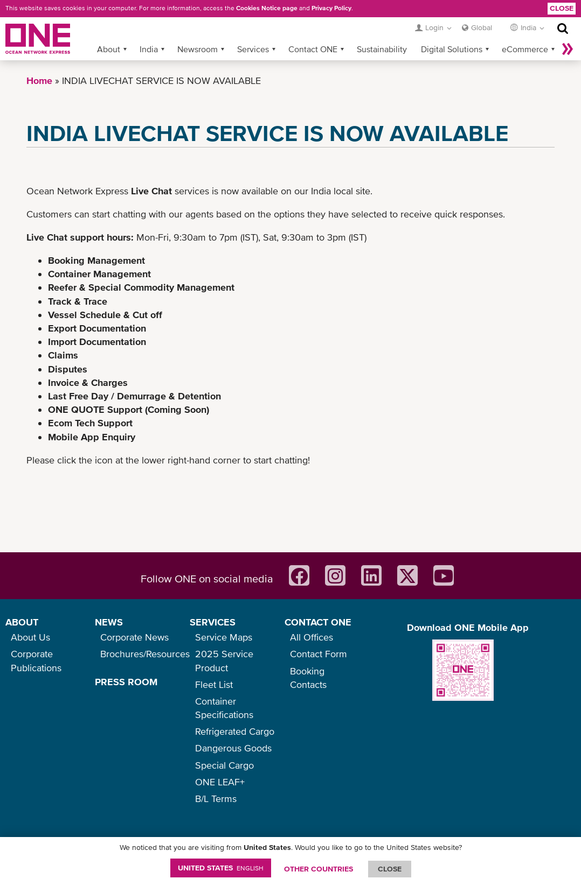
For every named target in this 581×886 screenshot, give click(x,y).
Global (481, 27)
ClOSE (390, 868)
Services (253, 49)
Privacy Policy (331, 8)
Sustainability (382, 49)
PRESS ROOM (126, 681)
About (108, 49)
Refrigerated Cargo (234, 731)
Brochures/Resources (145, 653)
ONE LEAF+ (220, 781)
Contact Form (318, 653)
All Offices (311, 637)
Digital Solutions (451, 49)
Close (561, 8)
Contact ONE (312, 49)
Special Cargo (224, 765)
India (149, 49)
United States (221, 867)
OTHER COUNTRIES (318, 868)
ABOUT (21, 622)
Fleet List (214, 684)
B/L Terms (216, 798)
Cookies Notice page (267, 8)
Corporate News (134, 637)
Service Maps (223, 637)
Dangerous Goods (233, 748)
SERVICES (213, 622)
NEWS (109, 622)
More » (567, 49)
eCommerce (525, 49)
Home (39, 80)
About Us (30, 637)
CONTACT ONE (318, 622)
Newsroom (197, 49)
